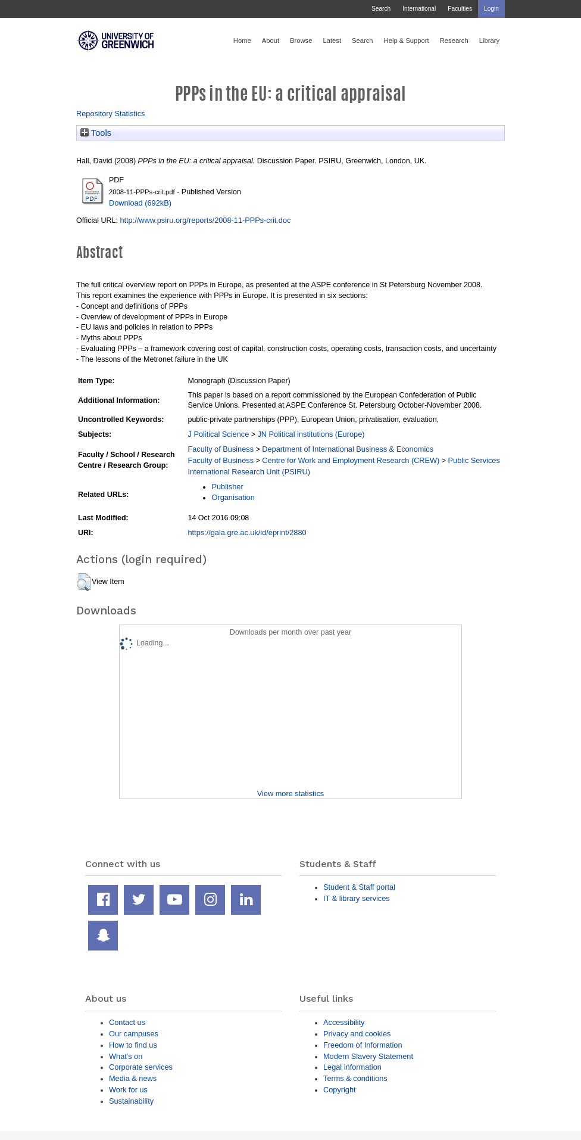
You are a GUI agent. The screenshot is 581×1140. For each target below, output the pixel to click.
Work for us (128, 1089)
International (419, 8)
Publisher (227, 486)
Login (491, 8)
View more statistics (290, 793)
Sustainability (131, 1100)
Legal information (352, 1067)
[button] (83, 582)
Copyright (339, 1089)
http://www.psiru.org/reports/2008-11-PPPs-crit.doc (205, 220)
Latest (332, 40)
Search (381, 8)
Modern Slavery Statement (368, 1056)
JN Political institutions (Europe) (310, 434)
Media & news (133, 1078)
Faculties (460, 8)
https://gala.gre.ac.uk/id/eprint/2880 (247, 532)
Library (489, 40)
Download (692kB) (140, 202)
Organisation (232, 497)
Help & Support (406, 40)
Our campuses (133, 1033)
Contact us (127, 1022)
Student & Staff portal (359, 887)
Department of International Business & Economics (347, 449)
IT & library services (356, 898)
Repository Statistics (110, 113)
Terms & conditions (355, 1078)
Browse (301, 40)
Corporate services (141, 1067)
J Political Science (218, 434)
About (270, 40)
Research (454, 40)
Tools (95, 133)
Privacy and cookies (357, 1033)
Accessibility (343, 1022)
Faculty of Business (221, 449)
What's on (125, 1056)
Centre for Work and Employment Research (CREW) (350, 460)
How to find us (133, 1044)
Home (242, 40)
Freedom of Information (362, 1044)
